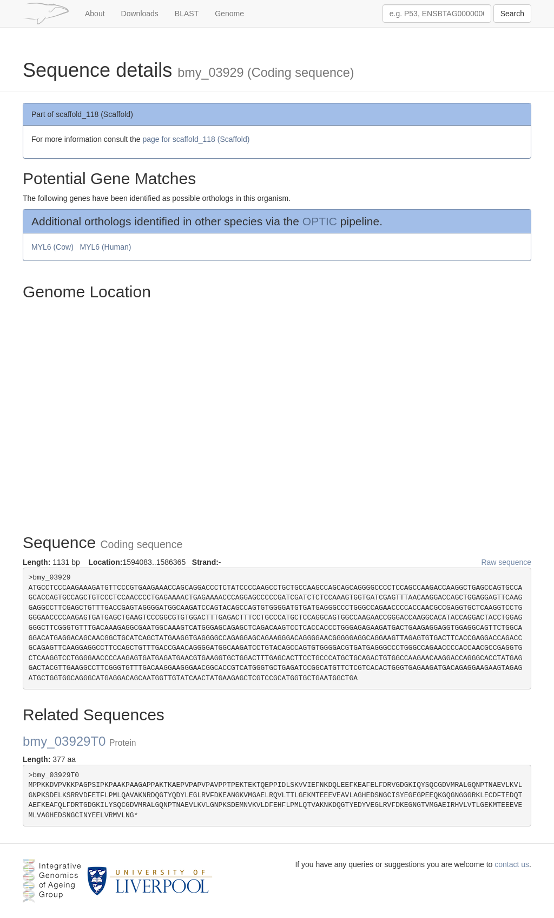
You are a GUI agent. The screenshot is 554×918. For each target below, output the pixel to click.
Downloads (140, 13)
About (95, 13)
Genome (229, 13)
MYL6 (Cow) (53, 247)
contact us (511, 864)
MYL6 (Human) (106, 247)
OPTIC (319, 221)
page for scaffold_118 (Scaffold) (195, 139)
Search (512, 13)
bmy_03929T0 (79, 741)
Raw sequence (506, 562)
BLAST (187, 13)
